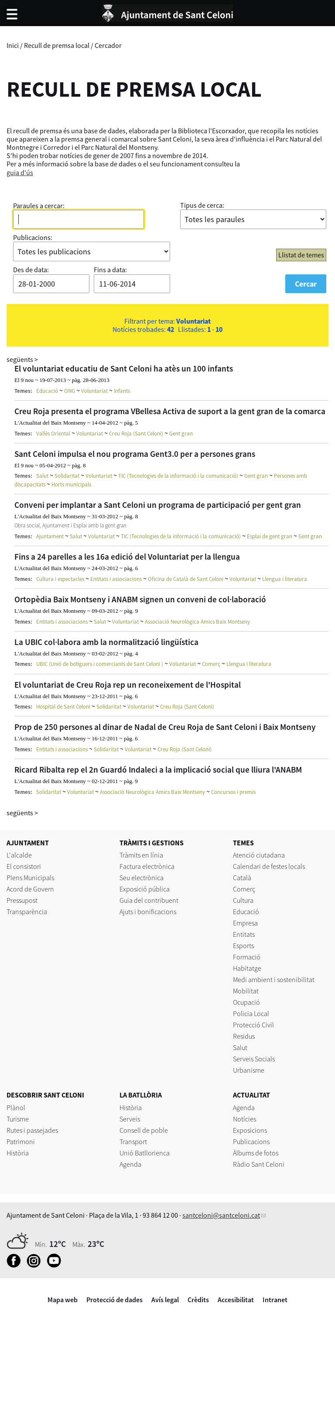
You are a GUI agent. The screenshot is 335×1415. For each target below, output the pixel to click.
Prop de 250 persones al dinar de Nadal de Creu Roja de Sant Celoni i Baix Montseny (165, 727)
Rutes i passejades (32, 1130)
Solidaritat (67, 476)
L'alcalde (19, 855)
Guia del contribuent (149, 900)
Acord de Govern (30, 889)
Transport (133, 1141)
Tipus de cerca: (202, 205)
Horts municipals (71, 484)
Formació (246, 956)
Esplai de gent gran (269, 536)
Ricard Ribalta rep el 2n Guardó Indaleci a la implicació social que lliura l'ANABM (158, 769)
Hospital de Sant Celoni (63, 706)
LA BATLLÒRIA (141, 1095)
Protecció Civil (253, 1024)
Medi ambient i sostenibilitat (273, 979)
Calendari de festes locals (269, 866)
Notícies (244, 1118)
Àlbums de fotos (255, 1152)
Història (18, 1152)
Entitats (244, 934)
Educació (47, 391)
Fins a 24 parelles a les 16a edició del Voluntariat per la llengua (127, 556)
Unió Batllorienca (145, 1152)
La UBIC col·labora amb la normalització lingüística (106, 642)
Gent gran (181, 433)
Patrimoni (21, 1141)
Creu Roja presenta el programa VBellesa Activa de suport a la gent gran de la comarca (169, 411)
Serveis (130, 1118)
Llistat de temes (301, 254)
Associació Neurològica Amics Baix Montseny (197, 621)
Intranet (275, 1299)
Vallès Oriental (53, 433)
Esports (243, 945)
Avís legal (165, 1299)
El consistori (24, 866)
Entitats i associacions (116, 579)
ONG (69, 391)
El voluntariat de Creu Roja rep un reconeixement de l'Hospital (127, 684)
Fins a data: (110, 269)
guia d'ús (20, 172)
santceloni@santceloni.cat (221, 1215)
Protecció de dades (114, 1299)
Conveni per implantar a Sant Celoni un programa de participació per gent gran (157, 505)
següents (22, 359)
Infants (122, 391)
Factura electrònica (147, 866)
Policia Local (251, 1013)
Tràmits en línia (141, 855)
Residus (244, 1036)
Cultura (243, 900)
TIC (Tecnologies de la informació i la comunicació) (178, 476)
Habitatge (247, 968)
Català (242, 877)
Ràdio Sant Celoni (258, 1164)
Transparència (27, 911)
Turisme (18, 1118)
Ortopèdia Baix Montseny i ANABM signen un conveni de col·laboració (140, 599)
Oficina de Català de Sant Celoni (185, 579)
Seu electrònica (142, 877)
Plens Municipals (30, 877)
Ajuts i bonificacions (148, 911)
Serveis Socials (254, 1058)
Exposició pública (145, 889)
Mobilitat (246, 990)
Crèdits (198, 1299)
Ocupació (246, 1002)
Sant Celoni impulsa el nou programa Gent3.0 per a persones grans (134, 454)
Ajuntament (50, 536)
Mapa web (63, 1299)
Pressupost (22, 900)
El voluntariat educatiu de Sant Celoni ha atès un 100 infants (123, 368)
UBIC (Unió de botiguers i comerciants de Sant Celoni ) (99, 664)
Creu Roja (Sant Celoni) (136, 433)
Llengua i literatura (284, 579)
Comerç (211, 664)
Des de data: (31, 269)
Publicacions (251, 1141)
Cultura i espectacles (60, 579)
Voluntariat (94, 391)
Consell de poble (144, 1130)
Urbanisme (248, 1070)
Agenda (130, 1164)
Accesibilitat (236, 1299)
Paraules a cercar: (39, 205)
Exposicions (250, 1130)
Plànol (16, 1107)
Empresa (245, 923)
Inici (13, 45)
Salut (42, 476)
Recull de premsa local (56, 45)
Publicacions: (32, 237)
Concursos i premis (233, 792)
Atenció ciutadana (259, 855)
